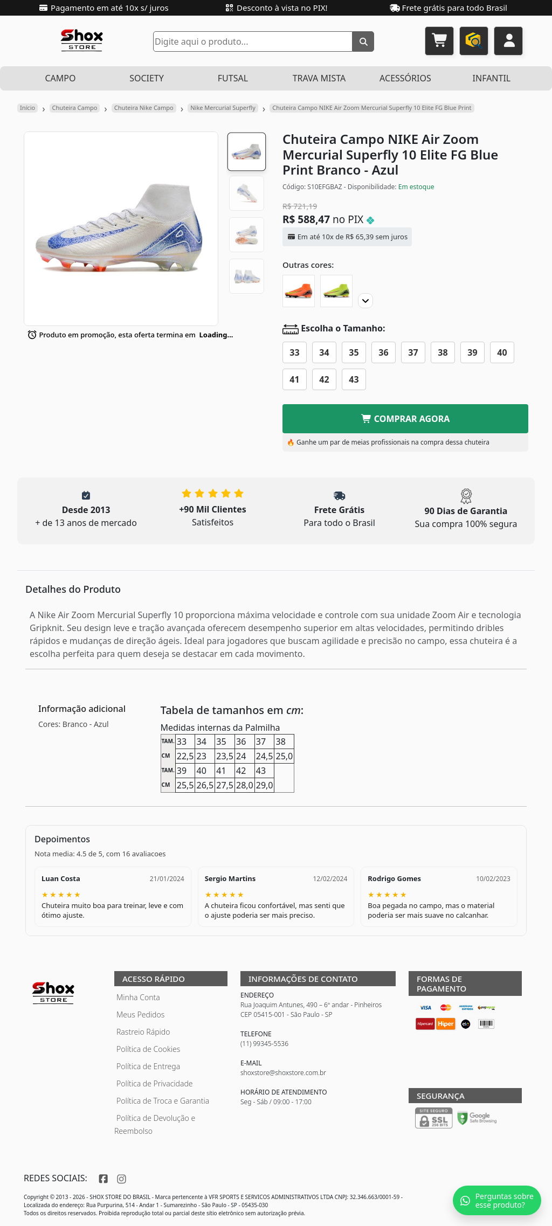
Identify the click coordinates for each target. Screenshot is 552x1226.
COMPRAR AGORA (405, 419)
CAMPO (60, 78)
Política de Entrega (148, 1066)
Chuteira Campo (75, 107)
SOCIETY (146, 78)
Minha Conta (138, 997)
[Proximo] (365, 300)
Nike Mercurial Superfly (223, 107)
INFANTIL (492, 78)
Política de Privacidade (154, 1083)
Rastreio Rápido (143, 1032)
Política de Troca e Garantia (162, 1101)
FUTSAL (233, 78)
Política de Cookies (148, 1049)
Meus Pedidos (140, 1014)
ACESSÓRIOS (405, 78)
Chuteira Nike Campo (144, 107)
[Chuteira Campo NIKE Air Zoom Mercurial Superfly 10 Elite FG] (298, 291)
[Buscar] (363, 41)
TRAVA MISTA (319, 78)
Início (27, 107)
